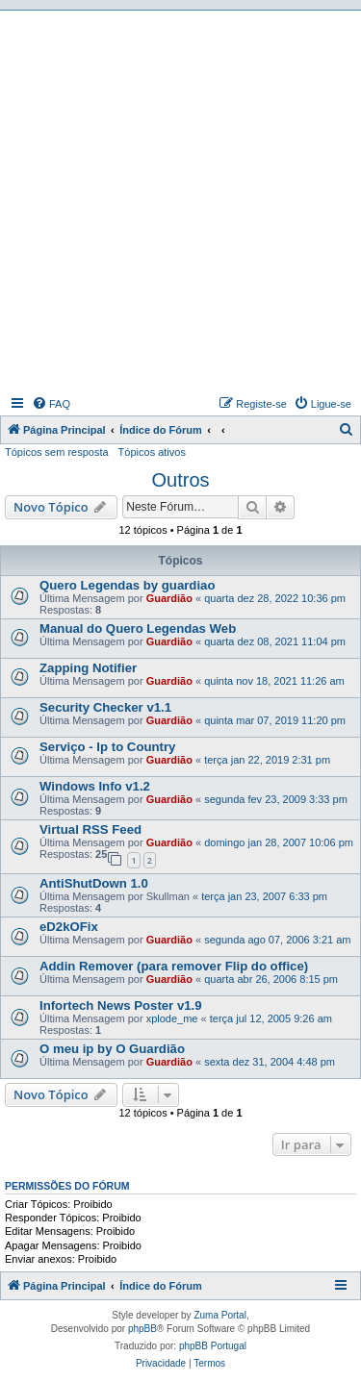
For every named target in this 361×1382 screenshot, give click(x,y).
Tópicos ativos (152, 452)
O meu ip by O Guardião (112, 1049)
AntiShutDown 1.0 (93, 883)
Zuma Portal (219, 1315)
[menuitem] (51, 403)
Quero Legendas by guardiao (127, 585)
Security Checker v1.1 (105, 707)
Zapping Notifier (88, 668)
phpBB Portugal (212, 1346)
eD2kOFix (68, 926)
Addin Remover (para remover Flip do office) (173, 966)
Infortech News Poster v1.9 (120, 1005)
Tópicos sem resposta (57, 452)
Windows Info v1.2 (94, 786)
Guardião (169, 598)
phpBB (142, 1328)
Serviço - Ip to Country (107, 747)
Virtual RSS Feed (90, 829)
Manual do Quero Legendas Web (137, 628)
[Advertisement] (180, 200)
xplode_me (172, 1018)
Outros (180, 479)
